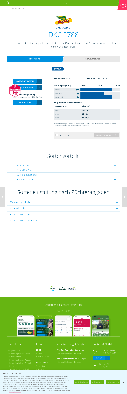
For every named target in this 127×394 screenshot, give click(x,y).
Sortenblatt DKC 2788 (25, 81)
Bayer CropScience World (19, 354)
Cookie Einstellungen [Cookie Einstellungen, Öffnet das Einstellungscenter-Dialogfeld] (81, 382)
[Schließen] (124, 382)
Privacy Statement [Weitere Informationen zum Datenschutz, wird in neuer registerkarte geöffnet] (15, 392)
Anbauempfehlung (92, 59)
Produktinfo (34, 59)
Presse (12, 366)
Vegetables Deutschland (19, 369)
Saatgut (41, 369)
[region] (63, 382)
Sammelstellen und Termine (69, 353)
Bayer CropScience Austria (20, 360)
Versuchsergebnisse (25, 88)
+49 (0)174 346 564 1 (107, 353)
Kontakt (98, 358)
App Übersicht (64, 311)
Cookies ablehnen (97, 382)
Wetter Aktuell (43, 357)
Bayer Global (14, 350)
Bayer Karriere (15, 357)
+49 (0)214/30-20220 (107, 366)
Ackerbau (41, 366)
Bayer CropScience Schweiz (20, 363)
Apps (40, 354)
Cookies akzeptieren (113, 382)
